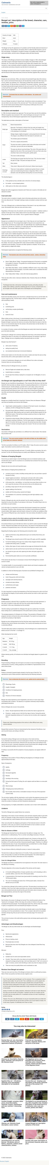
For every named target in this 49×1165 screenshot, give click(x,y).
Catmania (6, 2)
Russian (2, 1164)
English (3, 12)
